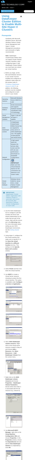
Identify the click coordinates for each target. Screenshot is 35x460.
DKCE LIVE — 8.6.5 (8, 7)
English (30, 1)
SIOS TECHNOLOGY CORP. (13, 5)
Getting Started (14, 230)
